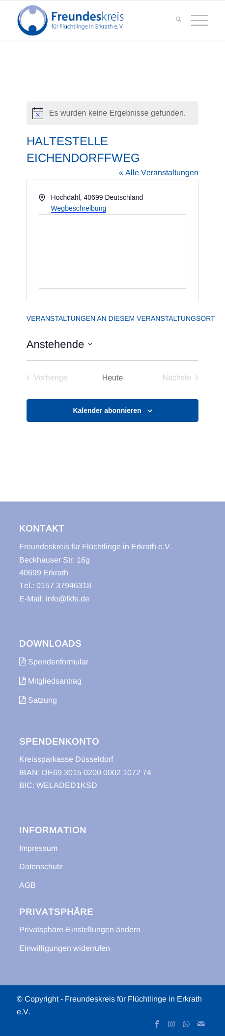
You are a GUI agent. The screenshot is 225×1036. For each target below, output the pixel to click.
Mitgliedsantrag (50, 681)
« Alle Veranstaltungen (158, 172)
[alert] (112, 113)
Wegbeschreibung (79, 208)
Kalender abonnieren (107, 410)
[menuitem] (173, 20)
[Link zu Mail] (201, 1023)
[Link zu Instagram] (171, 1023)
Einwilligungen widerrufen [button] (64, 948)
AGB (27, 885)
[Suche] (173, 20)
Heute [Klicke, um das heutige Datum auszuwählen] (112, 378)
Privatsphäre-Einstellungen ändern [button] (80, 929)
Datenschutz (41, 866)
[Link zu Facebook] (156, 1023)
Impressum (38, 848)
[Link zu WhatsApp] (186, 1023)
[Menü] (194, 20)
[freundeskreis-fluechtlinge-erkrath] (93, 20)
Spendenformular (53, 662)
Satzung (38, 700)
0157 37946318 (63, 585)
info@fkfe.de (67, 599)
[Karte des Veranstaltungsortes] (112, 251)
